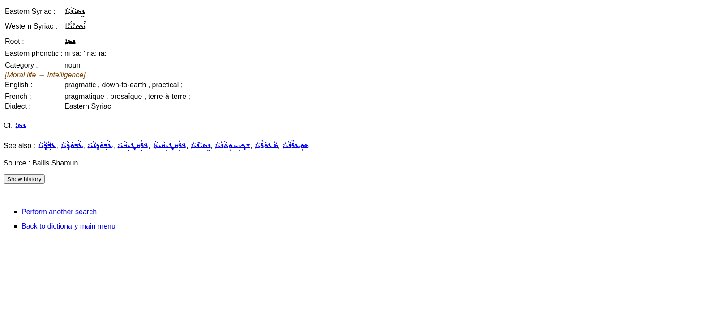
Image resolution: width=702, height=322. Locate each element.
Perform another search (59, 212)
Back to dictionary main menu (68, 226)
